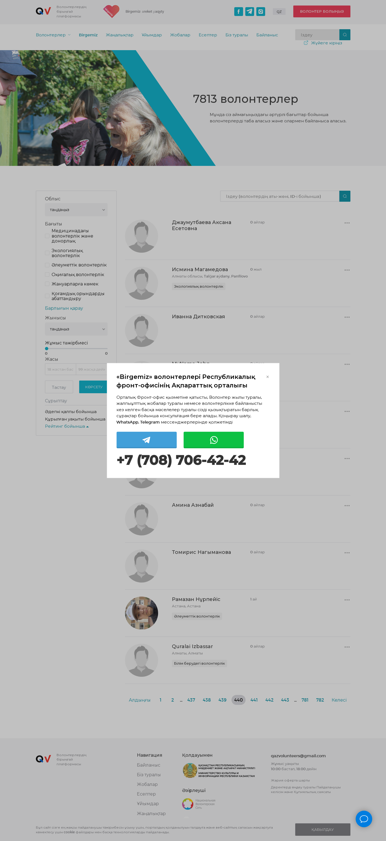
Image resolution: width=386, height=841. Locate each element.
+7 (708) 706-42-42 (181, 460)
